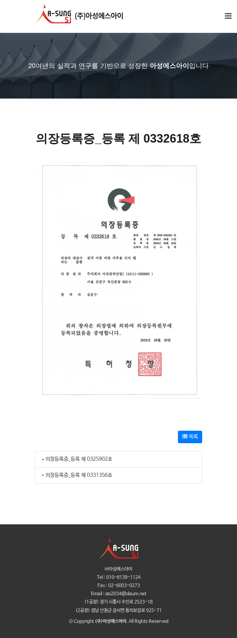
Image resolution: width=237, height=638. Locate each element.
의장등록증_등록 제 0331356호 (78, 475)
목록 (190, 437)
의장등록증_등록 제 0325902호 (78, 459)
